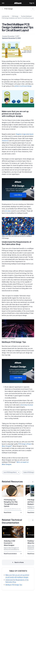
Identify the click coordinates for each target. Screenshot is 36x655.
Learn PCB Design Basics (10, 472)
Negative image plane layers (24, 134)
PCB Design (7, 9)
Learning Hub (5, 16)
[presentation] (32, 481)
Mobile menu (3, 3)
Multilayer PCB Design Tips (14, 342)
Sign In (31, 3)
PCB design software (24, 444)
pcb (5, 211)
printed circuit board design (22, 86)
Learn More (18, 195)
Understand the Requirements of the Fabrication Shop (16, 243)
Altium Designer (7, 446)
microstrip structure (27, 405)
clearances (5, 140)
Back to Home (19, 562)
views (9, 211)
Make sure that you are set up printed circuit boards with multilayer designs (15, 113)
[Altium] (18, 3)
